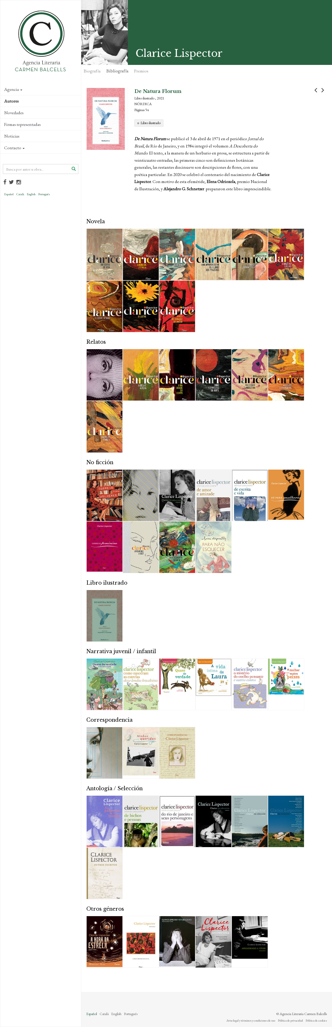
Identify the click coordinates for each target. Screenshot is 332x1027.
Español (8, 194)
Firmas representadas (22, 124)
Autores (11, 101)
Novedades (14, 113)
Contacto (14, 148)
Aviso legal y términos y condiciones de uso (250, 1020)
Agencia (13, 89)
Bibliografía (117, 71)
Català (20, 194)
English (31, 194)
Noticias (11, 136)
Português (44, 194)
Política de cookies (316, 1020)
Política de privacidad (290, 1020)
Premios (141, 71)
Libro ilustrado (151, 122)
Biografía (92, 71)
